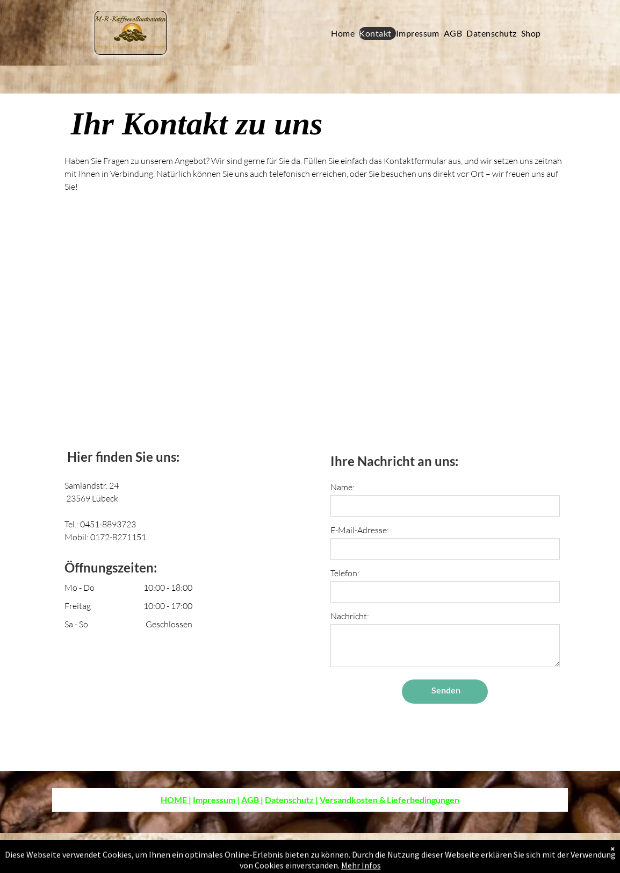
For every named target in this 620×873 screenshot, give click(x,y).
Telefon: (344, 573)
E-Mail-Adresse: (359, 530)
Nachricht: (349, 616)
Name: (342, 487)
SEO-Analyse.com (96, 853)
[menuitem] (345, 33)
